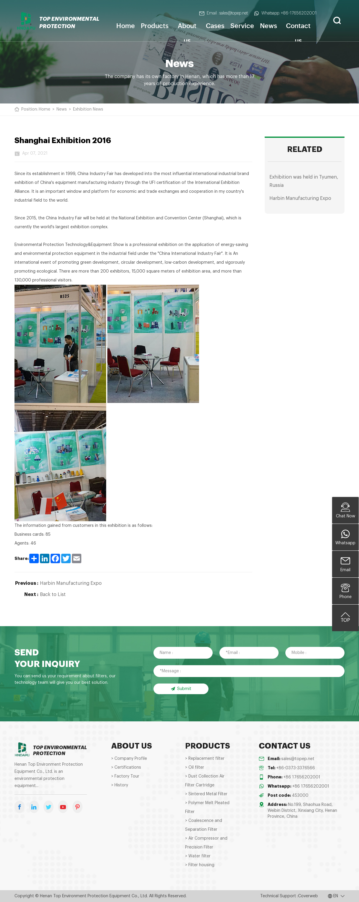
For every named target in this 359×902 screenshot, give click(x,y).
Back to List (53, 594)
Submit (181, 689)
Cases (215, 25)
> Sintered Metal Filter (206, 794)
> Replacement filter (204, 759)
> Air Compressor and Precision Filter (206, 842)
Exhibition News (88, 109)
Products (155, 25)
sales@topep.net (297, 759)
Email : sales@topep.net (223, 13)
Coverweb (308, 896)
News (268, 25)
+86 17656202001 (301, 777)
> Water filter (198, 856)
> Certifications (126, 767)
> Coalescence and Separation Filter (203, 825)
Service (242, 25)
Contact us (298, 31)
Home (125, 25)
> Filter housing (199, 865)
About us (187, 31)
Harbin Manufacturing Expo (71, 583)
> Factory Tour (125, 776)
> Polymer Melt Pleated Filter (207, 807)
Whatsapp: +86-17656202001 (285, 13)
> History (119, 785)
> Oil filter (194, 767)
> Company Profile (129, 759)
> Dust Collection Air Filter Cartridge (204, 780)
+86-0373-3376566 (295, 768)
